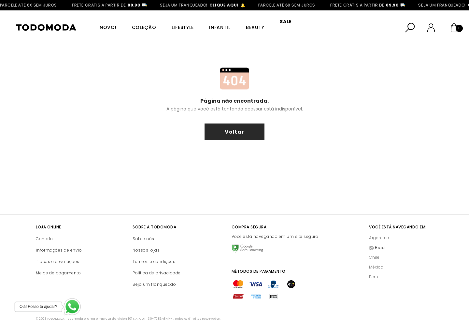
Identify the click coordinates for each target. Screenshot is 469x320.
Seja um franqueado (154, 276)
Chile (374, 249)
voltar (234, 123)
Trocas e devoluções (57, 253)
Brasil (381, 239)
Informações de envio (59, 241)
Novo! (104, 23)
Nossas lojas (146, 241)
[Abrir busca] (410, 23)
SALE (271, 23)
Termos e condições (154, 253)
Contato (44, 230)
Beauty (242, 23)
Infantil (209, 23)
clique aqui (227, 5)
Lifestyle (174, 23)
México (376, 258)
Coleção (138, 23)
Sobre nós (143, 230)
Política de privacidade (157, 264)
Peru (373, 268)
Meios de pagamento (58, 264)
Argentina (379, 229)
